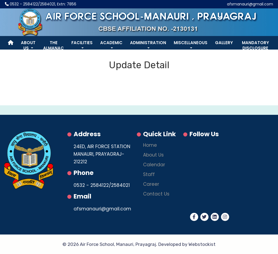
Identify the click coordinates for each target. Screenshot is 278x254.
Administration (148, 42)
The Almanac (53, 45)
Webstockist (202, 244)
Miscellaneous (190, 42)
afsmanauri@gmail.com (250, 4)
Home (150, 145)
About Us (28, 45)
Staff (149, 175)
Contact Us (156, 194)
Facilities (82, 42)
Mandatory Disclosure (255, 45)
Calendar (154, 165)
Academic (111, 42)
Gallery (224, 42)
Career (151, 184)
